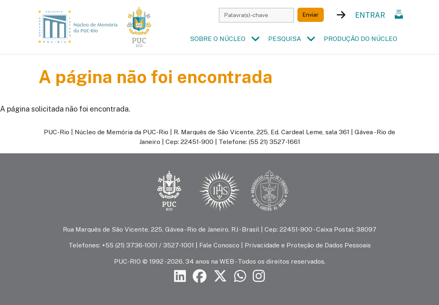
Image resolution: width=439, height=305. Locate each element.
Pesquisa (284, 39)
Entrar (370, 15)
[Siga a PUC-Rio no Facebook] (200, 276)
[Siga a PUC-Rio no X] (220, 276)
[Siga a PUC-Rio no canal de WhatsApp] (240, 276)
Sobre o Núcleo (217, 39)
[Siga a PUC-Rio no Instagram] (259, 276)
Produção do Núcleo (360, 39)
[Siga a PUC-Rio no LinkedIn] (180, 276)
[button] (255, 39)
